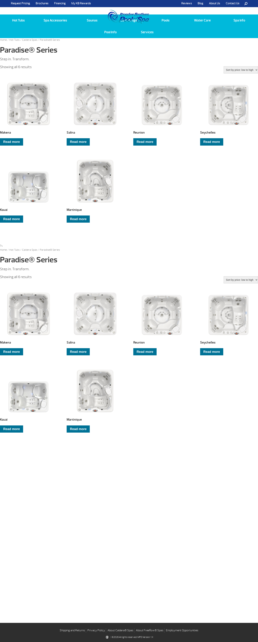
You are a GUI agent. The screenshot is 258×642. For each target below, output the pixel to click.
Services (147, 32)
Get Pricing (40, 515)
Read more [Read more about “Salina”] (78, 142)
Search (245, 3)
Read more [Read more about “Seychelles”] (211, 142)
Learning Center (111, 515)
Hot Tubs (18, 20)
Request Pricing (20, 3)
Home (3, 40)
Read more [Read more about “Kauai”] (11, 219)
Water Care (202, 20)
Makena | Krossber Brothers (128, 13)
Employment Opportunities (182, 629)
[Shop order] (241, 69)
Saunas (92, 20)
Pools (165, 20)
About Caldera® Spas (120, 629)
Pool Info (110, 32)
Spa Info (239, 20)
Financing (60, 3)
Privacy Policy (96, 629)
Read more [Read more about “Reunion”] (145, 142)
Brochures (42, 3)
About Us (214, 3)
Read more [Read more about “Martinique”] (78, 219)
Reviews (186, 3)
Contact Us (232, 3)
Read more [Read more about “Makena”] (11, 142)
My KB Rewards (81, 3)
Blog (200, 3)
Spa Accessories (55, 20)
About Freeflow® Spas (149, 629)
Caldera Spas (29, 40)
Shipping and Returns (72, 629)
